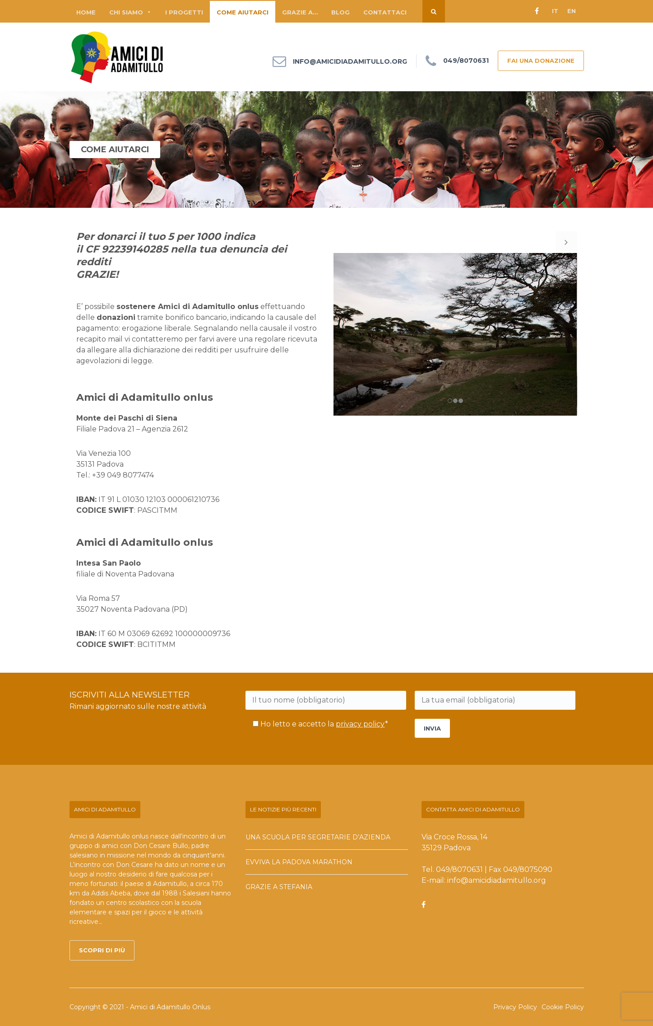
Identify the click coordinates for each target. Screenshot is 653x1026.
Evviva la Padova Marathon (298, 862)
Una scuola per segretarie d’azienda (317, 837)
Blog (340, 12)
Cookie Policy (563, 1007)
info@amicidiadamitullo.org (350, 62)
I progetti (184, 12)
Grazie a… (300, 12)
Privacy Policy (515, 1007)
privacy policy (360, 724)
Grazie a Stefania (278, 887)
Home (86, 12)
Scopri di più (102, 950)
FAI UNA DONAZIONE (540, 60)
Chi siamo (130, 12)
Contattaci (385, 12)
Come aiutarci (243, 12)
